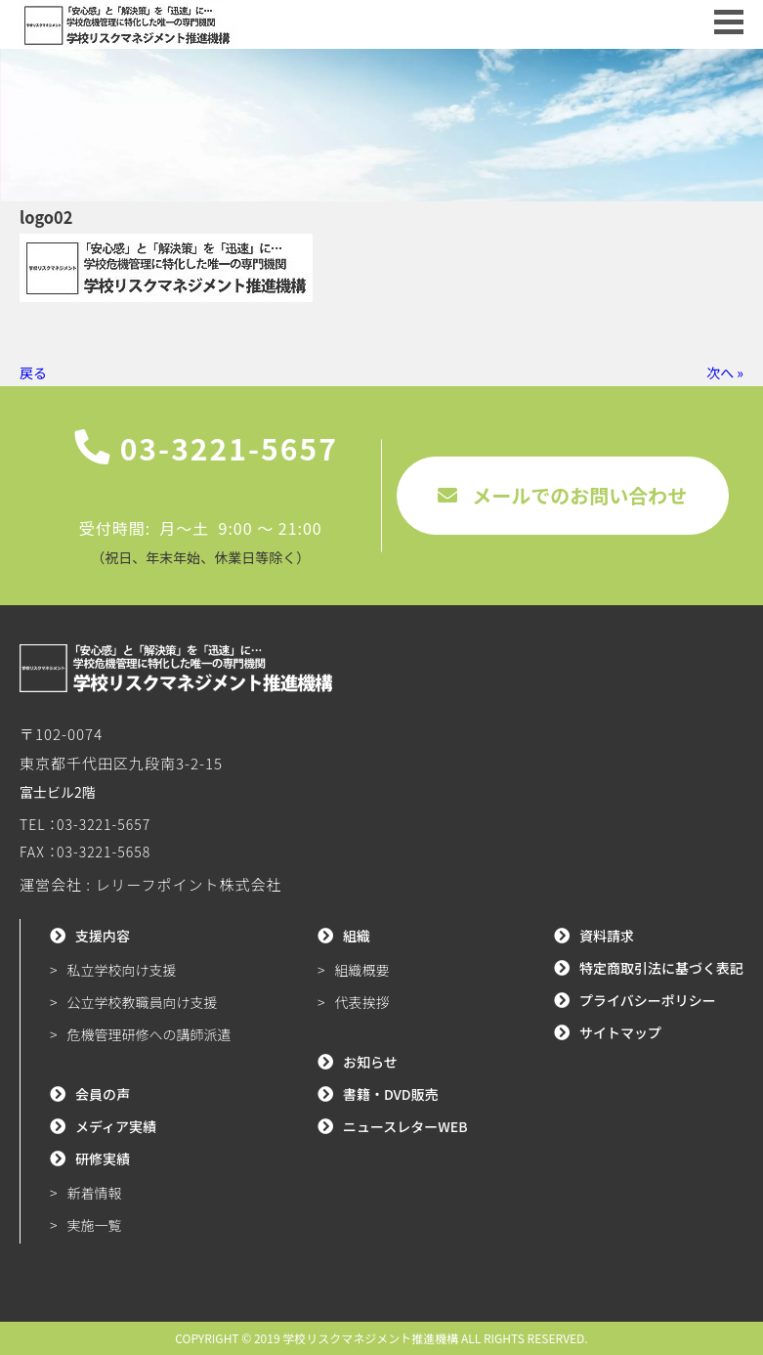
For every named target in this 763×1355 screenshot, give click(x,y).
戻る (33, 372)
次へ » (724, 372)
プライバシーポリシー (647, 1000)
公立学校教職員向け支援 (142, 1002)
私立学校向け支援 (122, 970)
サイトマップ (620, 1032)
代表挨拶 (361, 1002)
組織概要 (361, 970)
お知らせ (370, 1061)
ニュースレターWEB (405, 1126)
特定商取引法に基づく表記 (661, 968)
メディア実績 (115, 1126)
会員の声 (102, 1094)
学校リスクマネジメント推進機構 (370, 1338)
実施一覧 (94, 1225)
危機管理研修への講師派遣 (149, 1034)
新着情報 (94, 1192)
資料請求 (606, 935)
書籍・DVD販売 (391, 1094)
